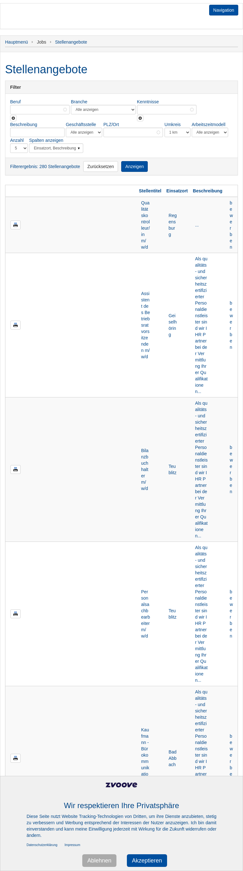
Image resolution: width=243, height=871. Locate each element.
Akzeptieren (147, 860)
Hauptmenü (16, 42)
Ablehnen (99, 860)
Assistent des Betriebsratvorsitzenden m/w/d (145, 325)
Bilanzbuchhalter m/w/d (144, 469)
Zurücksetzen (100, 166)
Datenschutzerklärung (42, 845)
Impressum (72, 845)
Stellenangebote (71, 42)
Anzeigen (134, 166)
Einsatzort (177, 190)
